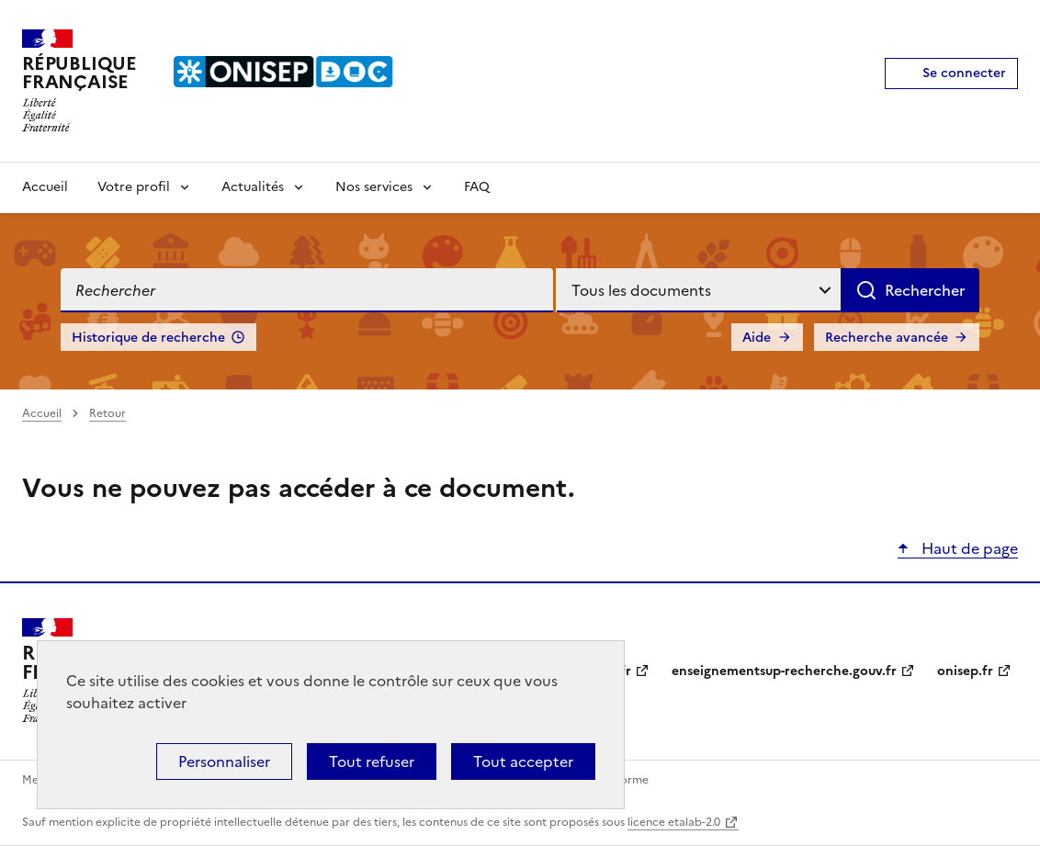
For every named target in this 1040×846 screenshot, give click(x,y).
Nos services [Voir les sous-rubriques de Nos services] (374, 187)
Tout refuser (371, 761)
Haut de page (968, 548)
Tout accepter (523, 761)
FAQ (477, 187)
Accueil (45, 187)
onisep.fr (965, 671)
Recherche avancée (886, 337)
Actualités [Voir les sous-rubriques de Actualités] (252, 187)
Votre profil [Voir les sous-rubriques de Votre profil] (133, 187)
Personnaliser (224, 761)
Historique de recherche (148, 337)
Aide (756, 337)
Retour (107, 413)
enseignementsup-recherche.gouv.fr (784, 671)
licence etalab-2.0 (673, 822)
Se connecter (964, 73)
